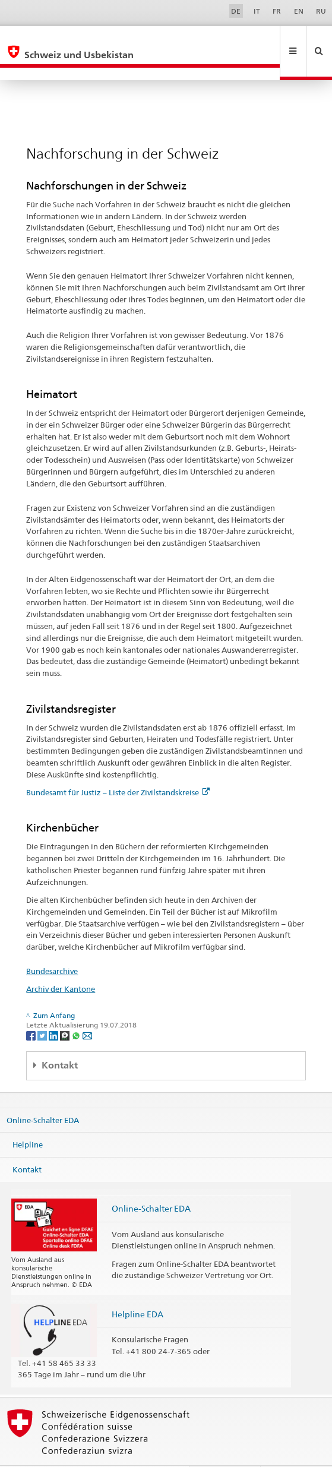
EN (298, 11)
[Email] (87, 1009)
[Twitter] (43, 1009)
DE (236, 11)
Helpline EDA (137, 1288)
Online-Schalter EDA (43, 1094)
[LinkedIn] (54, 1009)
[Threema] (65, 1009)
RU (321, 11)
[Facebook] (31, 1009)
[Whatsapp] (77, 1009)
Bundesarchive (52, 945)
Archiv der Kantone (60, 963)
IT (257, 11)
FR (277, 11)
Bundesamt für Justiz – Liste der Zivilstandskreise (118, 767)
